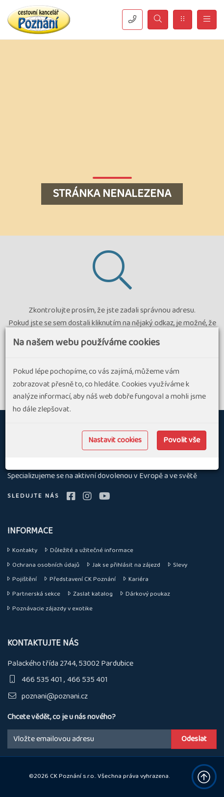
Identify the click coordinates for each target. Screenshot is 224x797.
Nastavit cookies (115, 440)
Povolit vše (181, 440)
